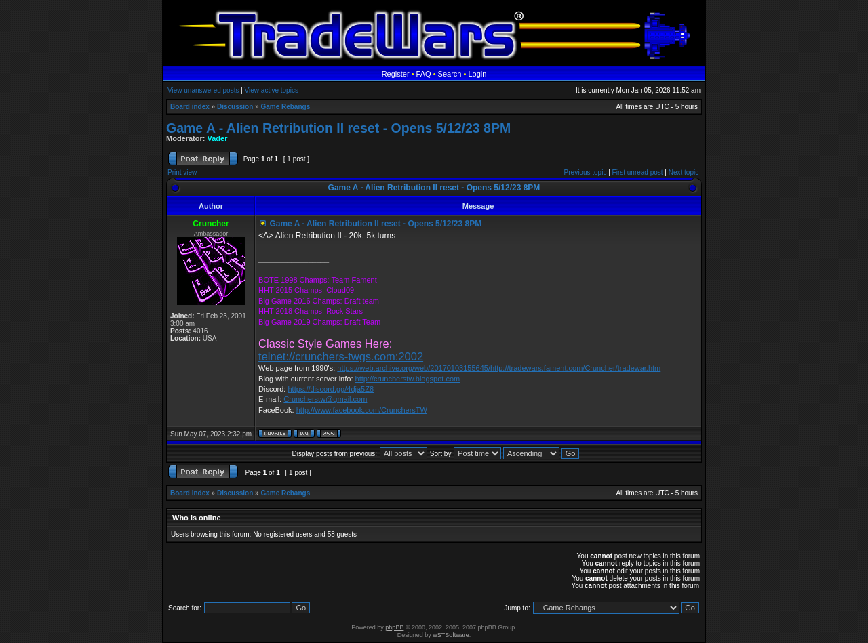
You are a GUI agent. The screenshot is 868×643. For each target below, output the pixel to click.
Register (396, 74)
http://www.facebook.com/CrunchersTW (361, 410)
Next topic (683, 172)
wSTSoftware (451, 634)
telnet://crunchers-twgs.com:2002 (340, 356)
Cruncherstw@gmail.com (325, 399)
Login (477, 74)
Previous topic (585, 172)
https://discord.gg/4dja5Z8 (331, 389)
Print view (182, 172)
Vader (218, 138)
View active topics (271, 90)
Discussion (235, 106)
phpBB (394, 627)
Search (450, 74)
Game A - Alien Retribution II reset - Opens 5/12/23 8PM (338, 128)
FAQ (423, 74)
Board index (190, 106)
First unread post (637, 172)
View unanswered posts (203, 90)
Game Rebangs (285, 106)
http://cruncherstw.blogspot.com (407, 379)
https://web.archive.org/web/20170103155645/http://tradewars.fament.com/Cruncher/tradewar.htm (498, 368)
